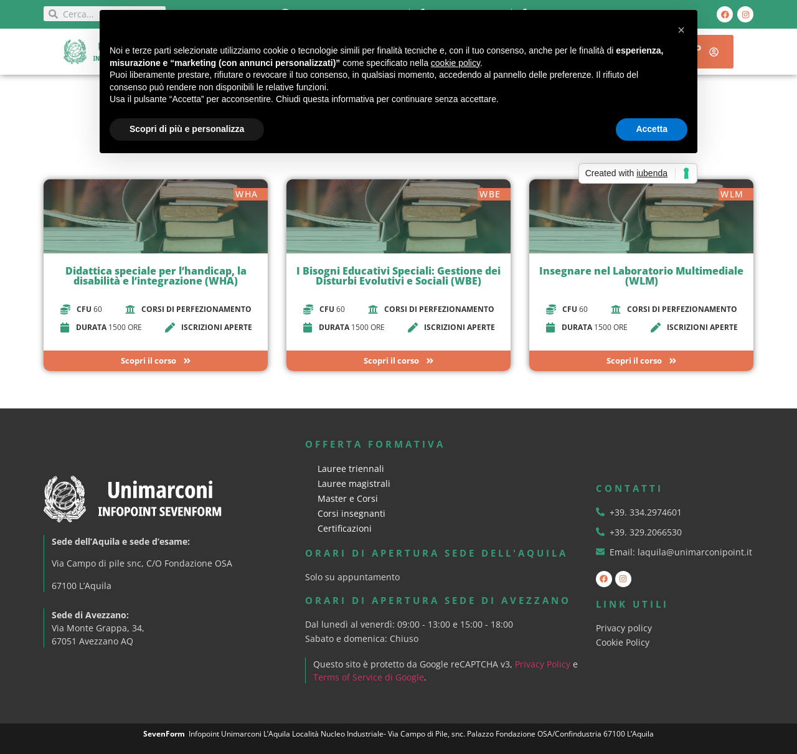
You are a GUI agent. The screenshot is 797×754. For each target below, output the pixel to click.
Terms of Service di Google (369, 677)
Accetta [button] (651, 129)
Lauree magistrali (354, 483)
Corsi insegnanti (351, 513)
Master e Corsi (348, 498)
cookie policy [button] (455, 63)
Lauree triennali (351, 468)
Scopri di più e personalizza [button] (187, 129)
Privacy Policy (543, 664)
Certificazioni (345, 528)
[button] (681, 30)
